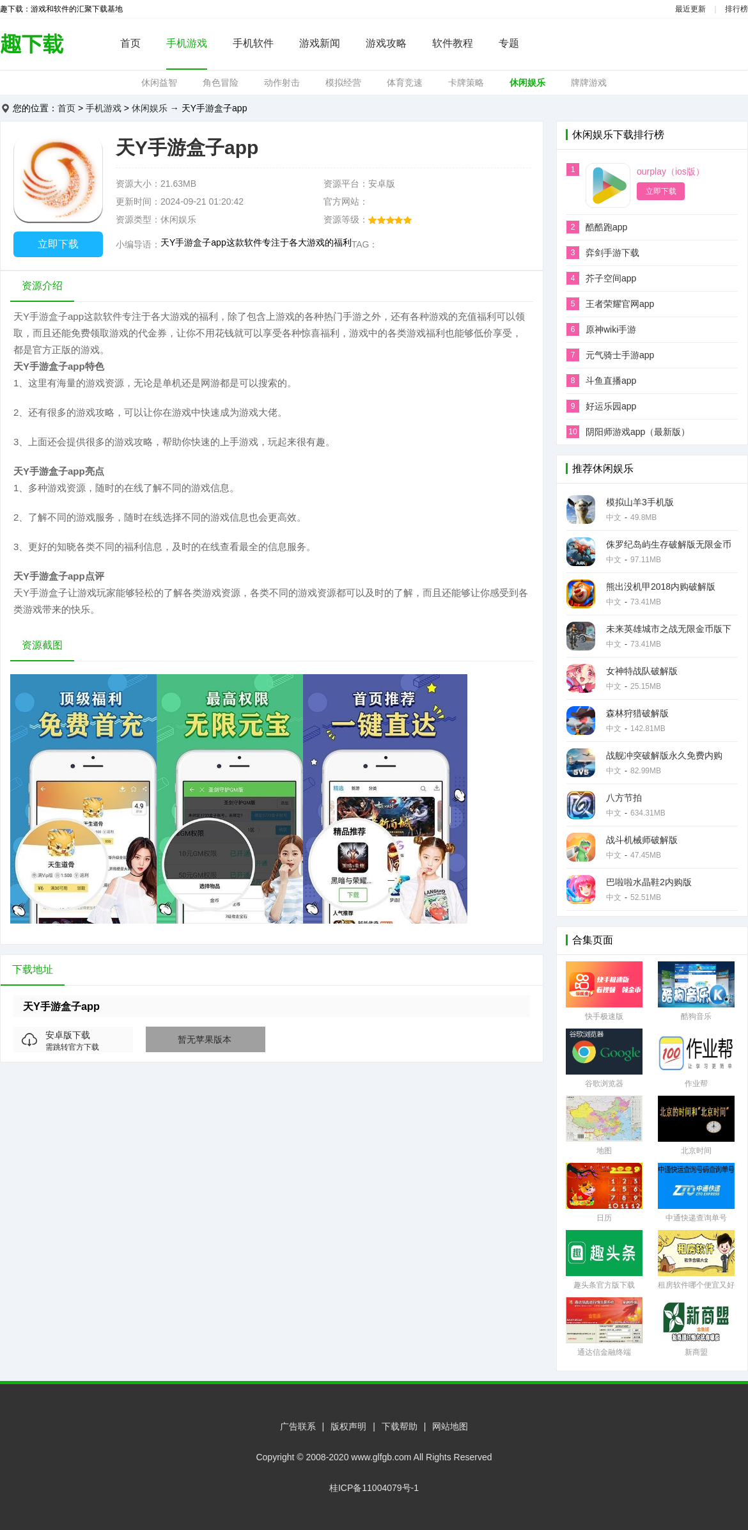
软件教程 (452, 43)
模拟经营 (343, 82)
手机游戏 (186, 43)
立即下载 (58, 244)
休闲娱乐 (527, 82)
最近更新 (690, 8)
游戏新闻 (319, 43)
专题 (509, 43)
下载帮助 (399, 1426)
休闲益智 (159, 82)
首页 (130, 43)
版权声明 (348, 1426)
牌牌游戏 (589, 82)
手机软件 (253, 43)
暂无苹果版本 (204, 1039)
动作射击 (282, 82)
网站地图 (450, 1426)
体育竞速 (405, 82)
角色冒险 (220, 82)
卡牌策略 (466, 82)
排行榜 (736, 8)
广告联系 (298, 1426)
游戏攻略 (386, 43)
